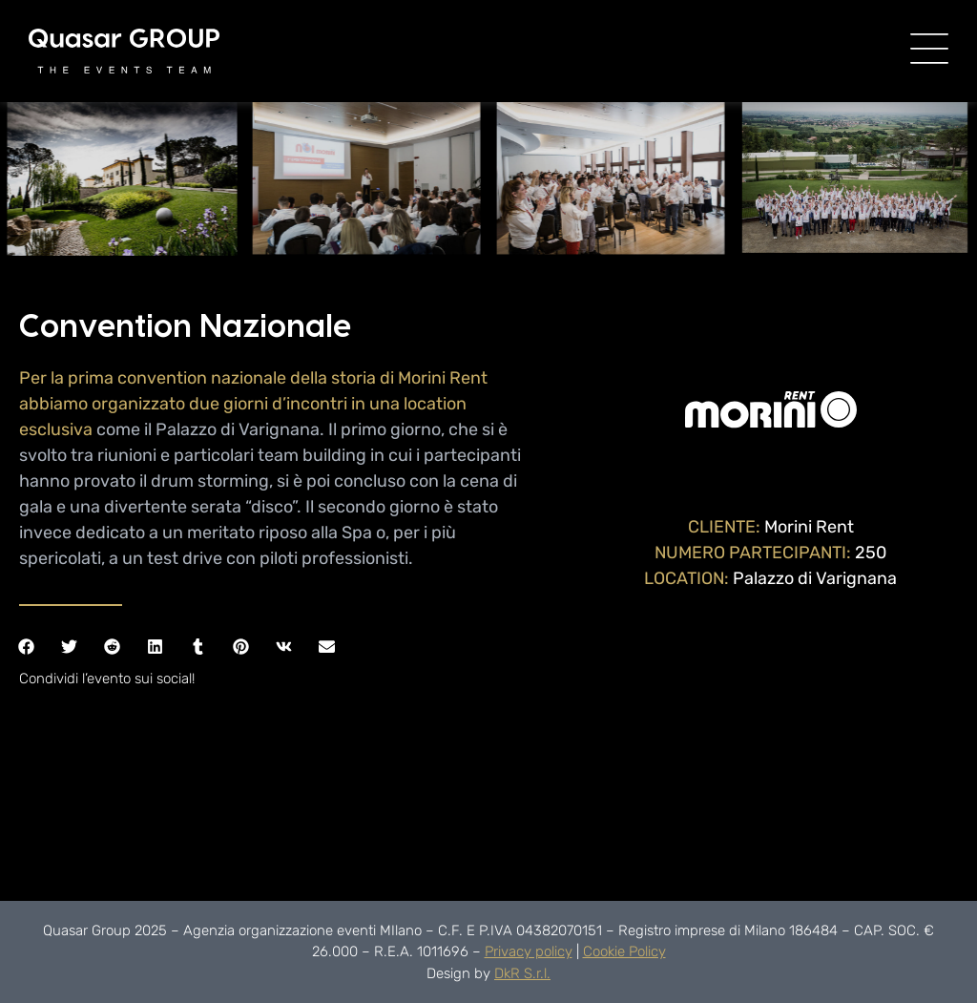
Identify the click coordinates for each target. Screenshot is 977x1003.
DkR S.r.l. (522, 973)
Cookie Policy (624, 951)
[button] (26, 646)
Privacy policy (528, 951)
